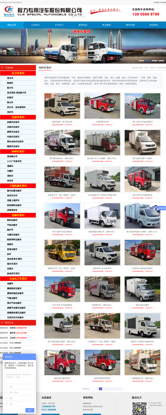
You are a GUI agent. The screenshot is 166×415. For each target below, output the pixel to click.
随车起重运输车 (14, 191)
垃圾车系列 (18, 117)
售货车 (10, 181)
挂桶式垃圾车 (13, 122)
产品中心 (59, 25)
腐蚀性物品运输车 (15, 293)
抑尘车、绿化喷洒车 (16, 107)
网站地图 (163, 2)
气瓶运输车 (12, 298)
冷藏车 (10, 171)
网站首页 (11, 25)
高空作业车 (12, 195)
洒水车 (10, 78)
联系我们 (154, 25)
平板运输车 (12, 225)
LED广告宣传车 (14, 161)
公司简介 (35, 25)
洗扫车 (10, 112)
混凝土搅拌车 (13, 200)
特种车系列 (18, 151)
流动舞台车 (12, 156)
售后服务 (106, 25)
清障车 (10, 166)
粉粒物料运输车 (14, 205)
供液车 (10, 269)
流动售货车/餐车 (14, 259)
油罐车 (10, 283)
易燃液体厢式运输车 (16, 313)
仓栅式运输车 (13, 235)
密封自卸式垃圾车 (15, 141)
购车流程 (130, 25)
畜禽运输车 (12, 249)
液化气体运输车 (14, 303)
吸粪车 (10, 83)
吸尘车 (10, 102)
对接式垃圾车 (13, 137)
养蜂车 (10, 244)
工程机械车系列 (18, 185)
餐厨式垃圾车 (13, 146)
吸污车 (10, 88)
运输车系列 (18, 215)
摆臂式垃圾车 (13, 132)
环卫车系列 (18, 73)
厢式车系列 (12, 264)
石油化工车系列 (18, 278)
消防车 (10, 176)
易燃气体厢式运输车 (16, 308)
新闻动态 (83, 25)
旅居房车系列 (13, 273)
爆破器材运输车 (14, 288)
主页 (145, 68)
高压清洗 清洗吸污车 (16, 93)
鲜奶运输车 (12, 220)
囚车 (9, 254)
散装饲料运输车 (14, 239)
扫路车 (10, 97)
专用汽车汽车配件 (15, 317)
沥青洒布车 (12, 210)
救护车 (10, 230)
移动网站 (156, 2)
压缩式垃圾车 (13, 127)
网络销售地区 (87, 403)
